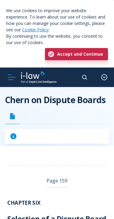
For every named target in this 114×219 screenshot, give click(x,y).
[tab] (12, 116)
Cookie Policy (35, 30)
